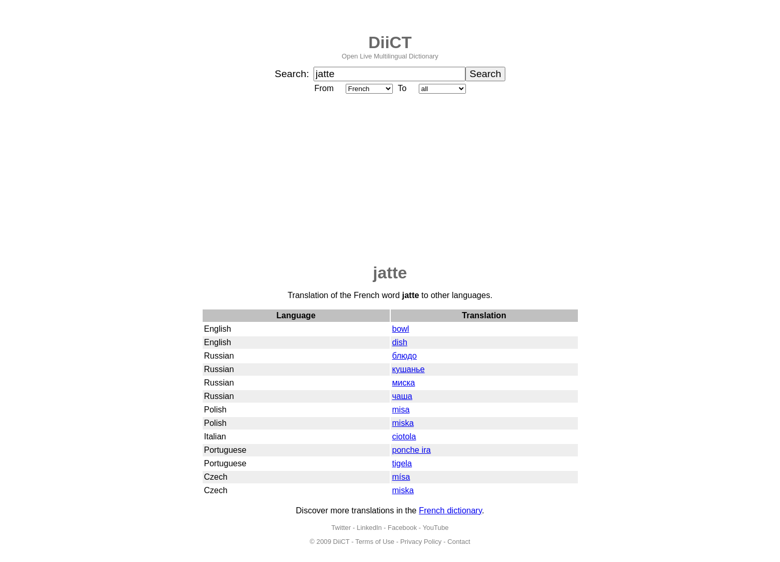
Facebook (402, 527)
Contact (458, 541)
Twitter (341, 527)
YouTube (435, 527)
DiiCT (390, 42)
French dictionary (450, 510)
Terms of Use (375, 541)
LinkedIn (369, 527)
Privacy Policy (421, 541)
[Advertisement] (390, 179)
